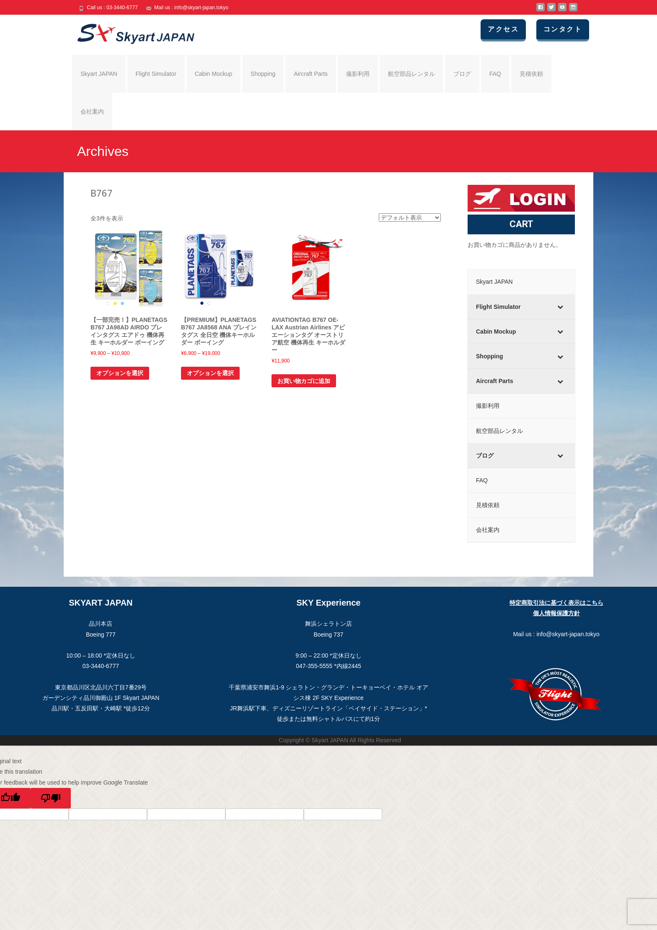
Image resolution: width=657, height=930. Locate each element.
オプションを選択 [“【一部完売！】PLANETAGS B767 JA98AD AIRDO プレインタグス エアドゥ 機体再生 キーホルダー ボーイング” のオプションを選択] (119, 373)
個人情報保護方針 (556, 613)
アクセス (503, 29)
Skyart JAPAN (98, 73)
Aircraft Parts (311, 73)
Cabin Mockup (214, 73)
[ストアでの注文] (410, 217)
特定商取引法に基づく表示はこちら (556, 602)
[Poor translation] (51, 798)
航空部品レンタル (411, 73)
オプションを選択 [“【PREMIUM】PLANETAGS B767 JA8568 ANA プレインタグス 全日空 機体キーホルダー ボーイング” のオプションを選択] (210, 373)
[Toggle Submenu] (560, 307)
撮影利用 (358, 73)
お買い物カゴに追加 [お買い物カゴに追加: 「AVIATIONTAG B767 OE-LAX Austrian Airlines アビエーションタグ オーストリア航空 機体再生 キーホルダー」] (303, 381)
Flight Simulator (156, 73)
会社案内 (92, 111)
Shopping (263, 73)
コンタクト (562, 29)
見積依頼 (531, 73)
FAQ (495, 73)
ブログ (462, 73)
